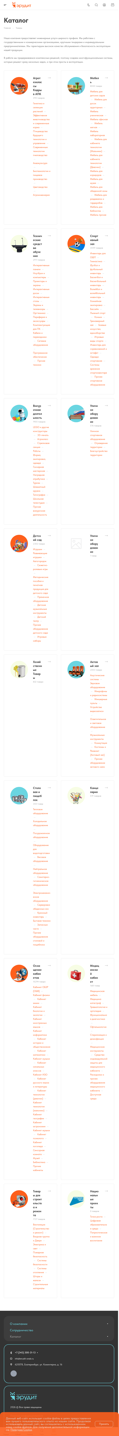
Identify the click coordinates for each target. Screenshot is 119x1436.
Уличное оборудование (94, 413)
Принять (104, 1423)
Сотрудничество (21, 1330)
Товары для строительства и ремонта (37, 1203)
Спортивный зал (94, 240)
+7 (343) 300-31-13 (25, 1352)
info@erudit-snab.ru (24, 1358)
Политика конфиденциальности (26, 1411)
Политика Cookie (21, 1429)
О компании (18, 1324)
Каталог (15, 1336)
